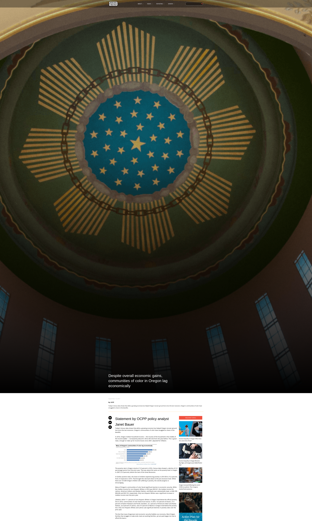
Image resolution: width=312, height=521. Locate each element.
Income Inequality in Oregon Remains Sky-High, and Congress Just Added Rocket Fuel (190, 463)
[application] (142, 4)
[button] (110, 418)
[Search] (202, 4)
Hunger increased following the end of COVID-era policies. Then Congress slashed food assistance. (189, 487)
